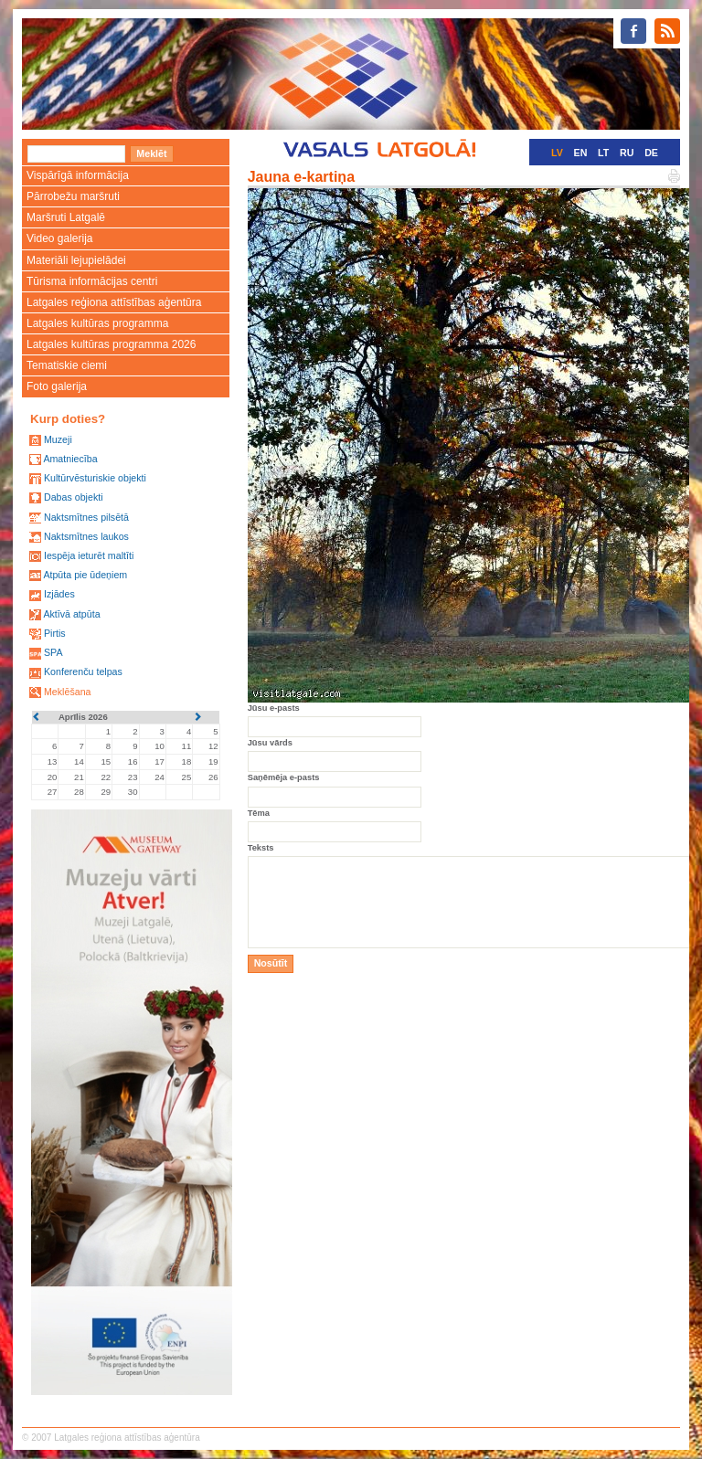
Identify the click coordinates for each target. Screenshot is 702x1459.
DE (651, 152)
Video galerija (60, 238)
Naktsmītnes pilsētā (86, 517)
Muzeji (58, 439)
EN (581, 152)
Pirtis (55, 633)
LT (603, 152)
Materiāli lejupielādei (76, 260)
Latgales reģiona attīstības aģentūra (114, 302)
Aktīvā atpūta (71, 613)
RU (626, 152)
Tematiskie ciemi (67, 365)
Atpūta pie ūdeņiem (85, 574)
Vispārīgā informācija (78, 175)
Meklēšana (67, 691)
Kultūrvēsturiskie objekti (95, 477)
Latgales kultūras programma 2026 (111, 344)
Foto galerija (57, 386)
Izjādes (59, 593)
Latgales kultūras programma (97, 323)
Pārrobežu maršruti (73, 196)
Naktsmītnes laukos (86, 536)
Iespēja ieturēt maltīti (88, 555)
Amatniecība (70, 458)
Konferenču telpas (83, 671)
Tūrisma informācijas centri (92, 281)
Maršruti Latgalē (66, 217)
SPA (53, 652)
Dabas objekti (73, 497)
